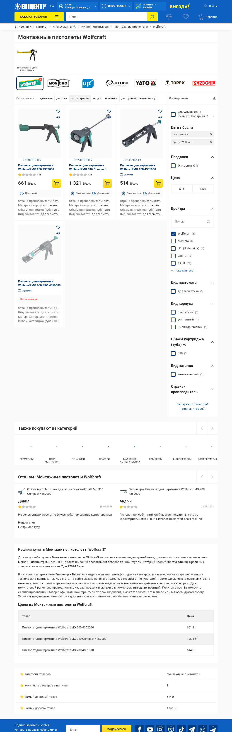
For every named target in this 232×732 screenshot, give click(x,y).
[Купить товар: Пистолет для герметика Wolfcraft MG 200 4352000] (56, 183)
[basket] (208, 17)
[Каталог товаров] (39, 16)
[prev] (202, 428)
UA (52, 6)
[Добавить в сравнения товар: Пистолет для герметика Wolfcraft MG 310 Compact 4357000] (109, 117)
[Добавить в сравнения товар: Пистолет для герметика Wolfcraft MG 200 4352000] (58, 117)
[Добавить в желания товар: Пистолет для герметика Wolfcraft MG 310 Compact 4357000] (109, 111)
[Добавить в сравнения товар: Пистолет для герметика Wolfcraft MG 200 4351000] (160, 117)
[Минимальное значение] (181, 188)
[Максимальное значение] (203, 188)
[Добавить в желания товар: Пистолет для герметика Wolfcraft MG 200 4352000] (58, 111)
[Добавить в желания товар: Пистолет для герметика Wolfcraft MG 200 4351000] (160, 111)
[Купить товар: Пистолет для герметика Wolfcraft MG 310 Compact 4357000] (107, 183)
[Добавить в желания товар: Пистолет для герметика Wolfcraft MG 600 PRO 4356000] (58, 227)
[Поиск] (152, 16)
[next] (212, 428)
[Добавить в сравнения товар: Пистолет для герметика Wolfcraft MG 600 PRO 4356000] (58, 233)
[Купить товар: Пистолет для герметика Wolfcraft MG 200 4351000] (158, 183)
